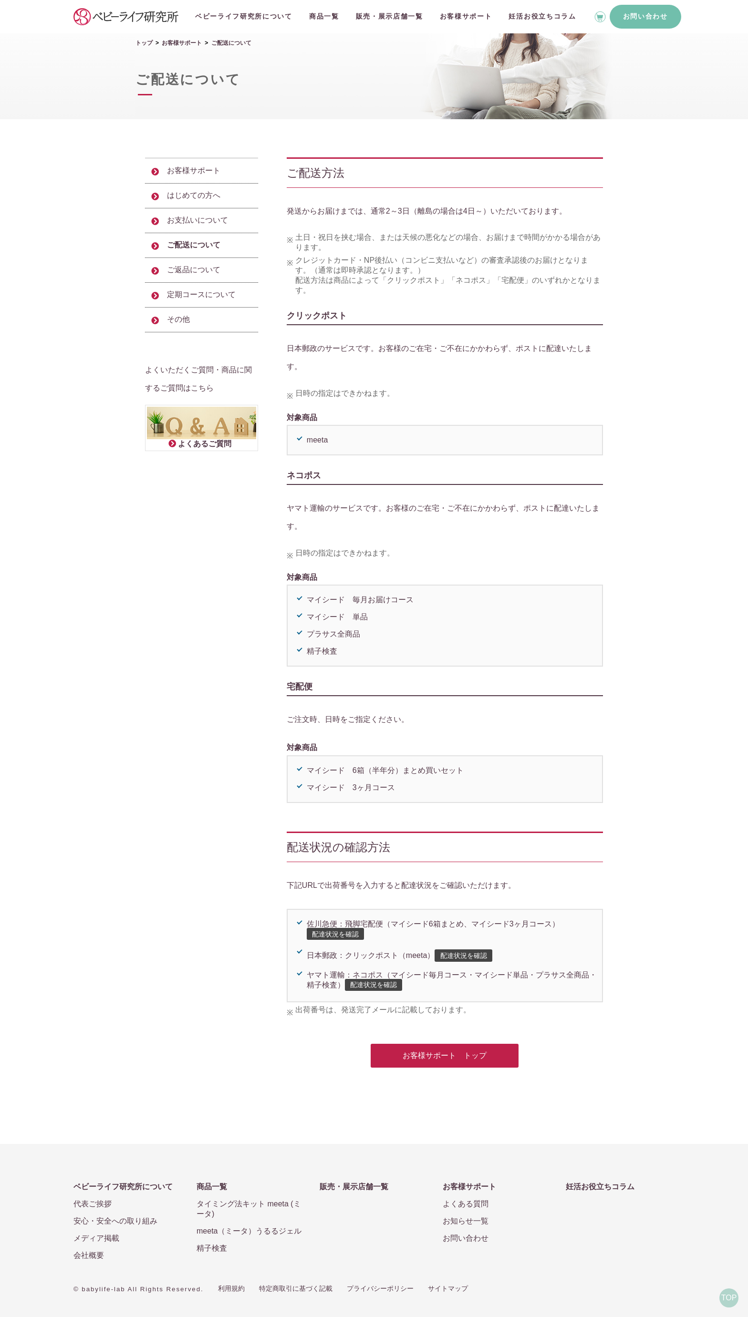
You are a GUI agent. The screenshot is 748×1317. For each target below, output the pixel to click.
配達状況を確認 (335, 934)
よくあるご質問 (204, 444)
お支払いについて (197, 220)
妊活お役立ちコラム (542, 16)
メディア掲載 (96, 1238)
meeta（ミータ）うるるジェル (249, 1231)
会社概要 (88, 1255)
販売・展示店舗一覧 (389, 16)
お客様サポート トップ (445, 1055)
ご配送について (193, 245)
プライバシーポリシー (380, 1288)
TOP (729, 1298)
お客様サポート (466, 16)
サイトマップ (448, 1288)
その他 (178, 319)
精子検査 (212, 1248)
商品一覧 (324, 16)
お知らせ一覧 (465, 1221)
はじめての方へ (193, 195)
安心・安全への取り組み (115, 1221)
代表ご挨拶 (92, 1204)
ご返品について (193, 270)
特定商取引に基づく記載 (295, 1288)
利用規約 (231, 1288)
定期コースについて (201, 294)
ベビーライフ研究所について (243, 16)
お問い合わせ (645, 16)
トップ (144, 43)
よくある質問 (465, 1204)
